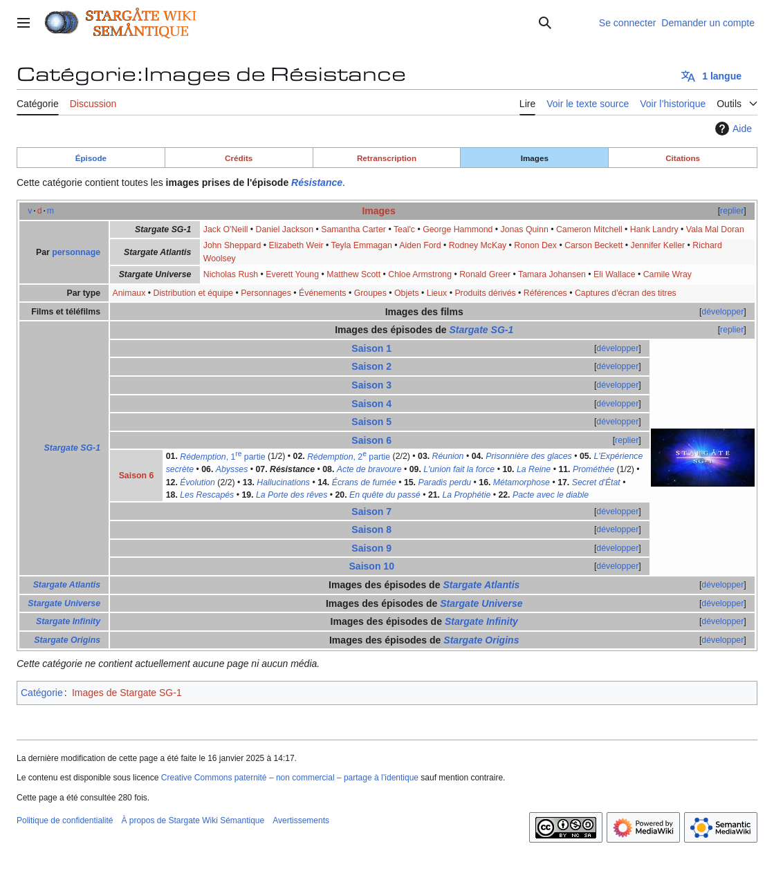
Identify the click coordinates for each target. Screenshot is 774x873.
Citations (682, 157)
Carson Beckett (593, 245)
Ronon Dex (535, 245)
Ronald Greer (484, 274)
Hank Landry (654, 229)
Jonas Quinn (525, 229)
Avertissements (301, 820)
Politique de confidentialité (65, 820)
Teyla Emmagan (361, 245)
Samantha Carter (353, 229)
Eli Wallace (614, 274)
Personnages (266, 293)
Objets (406, 293)
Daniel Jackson (285, 229)
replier (732, 211)
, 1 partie (222, 457)
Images (535, 157)
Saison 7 (371, 511)
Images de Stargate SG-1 (127, 692)
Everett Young (292, 274)
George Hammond (457, 229)
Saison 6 (371, 440)
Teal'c (404, 229)
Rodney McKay (478, 245)
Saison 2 (371, 366)
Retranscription (386, 157)
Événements (322, 293)
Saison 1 (371, 348)
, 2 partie (348, 457)
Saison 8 (371, 529)
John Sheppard (232, 245)
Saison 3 (371, 385)
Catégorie (42, 692)
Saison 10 (371, 566)
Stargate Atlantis (66, 585)
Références (545, 293)
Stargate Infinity (68, 621)
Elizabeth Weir (295, 245)
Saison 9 (371, 548)
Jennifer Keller (657, 245)
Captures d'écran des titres (625, 293)
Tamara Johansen (552, 274)
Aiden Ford (420, 245)
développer (722, 312)
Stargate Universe (64, 603)
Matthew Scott (353, 274)
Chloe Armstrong (420, 274)
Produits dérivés (484, 293)
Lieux (437, 293)
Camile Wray (667, 274)
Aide (732, 128)
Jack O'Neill (225, 229)
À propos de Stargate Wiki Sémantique (192, 820)
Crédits (238, 157)
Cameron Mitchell (589, 229)
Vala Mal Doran (715, 229)
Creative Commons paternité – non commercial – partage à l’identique (289, 777)
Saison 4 (371, 403)
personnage (76, 252)
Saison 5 (371, 421)
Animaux (128, 293)
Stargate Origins (67, 640)
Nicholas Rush (230, 274)
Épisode (91, 157)
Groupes (370, 293)
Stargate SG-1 (72, 448)
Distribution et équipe (193, 293)
